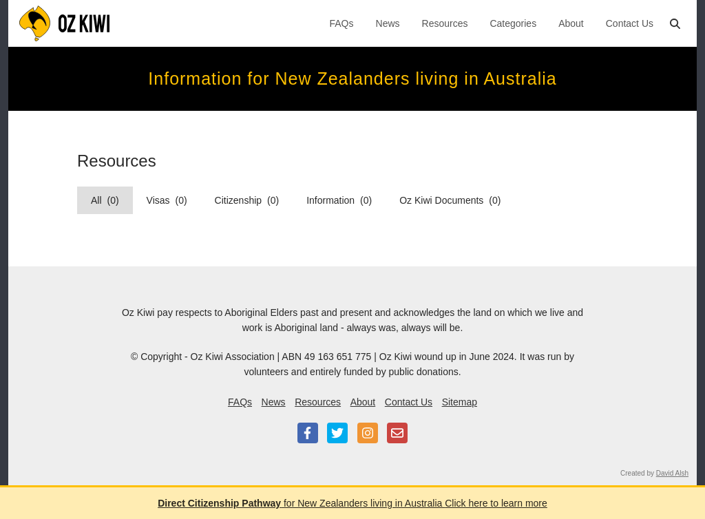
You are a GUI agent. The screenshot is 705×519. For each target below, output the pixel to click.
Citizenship (247, 200)
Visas (167, 200)
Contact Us (629, 23)
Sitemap (459, 401)
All (105, 200)
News (388, 23)
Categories (513, 23)
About (571, 23)
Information (339, 200)
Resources (445, 23)
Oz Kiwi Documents (450, 200)
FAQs (342, 23)
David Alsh (672, 473)
